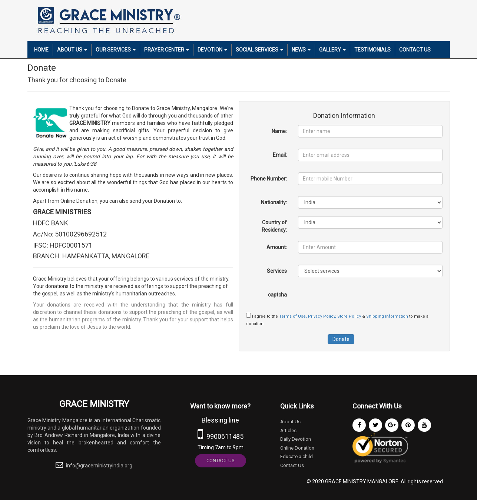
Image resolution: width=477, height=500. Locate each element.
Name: (279, 131)
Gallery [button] (332, 50)
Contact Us (415, 50)
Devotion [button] (212, 50)
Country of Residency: (274, 226)
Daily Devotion (295, 439)
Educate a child (296, 456)
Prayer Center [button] (166, 50)
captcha (277, 295)
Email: (280, 155)
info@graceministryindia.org (99, 465)
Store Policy (349, 316)
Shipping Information (387, 316)
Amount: (276, 247)
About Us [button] (72, 50)
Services (277, 271)
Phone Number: (269, 179)
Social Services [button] (259, 50)
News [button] (301, 50)
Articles (288, 430)
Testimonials (372, 50)
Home (41, 50)
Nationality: (274, 202)
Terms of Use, (293, 316)
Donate (341, 339)
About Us (290, 421)
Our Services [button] (116, 50)
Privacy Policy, (322, 316)
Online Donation (297, 448)
